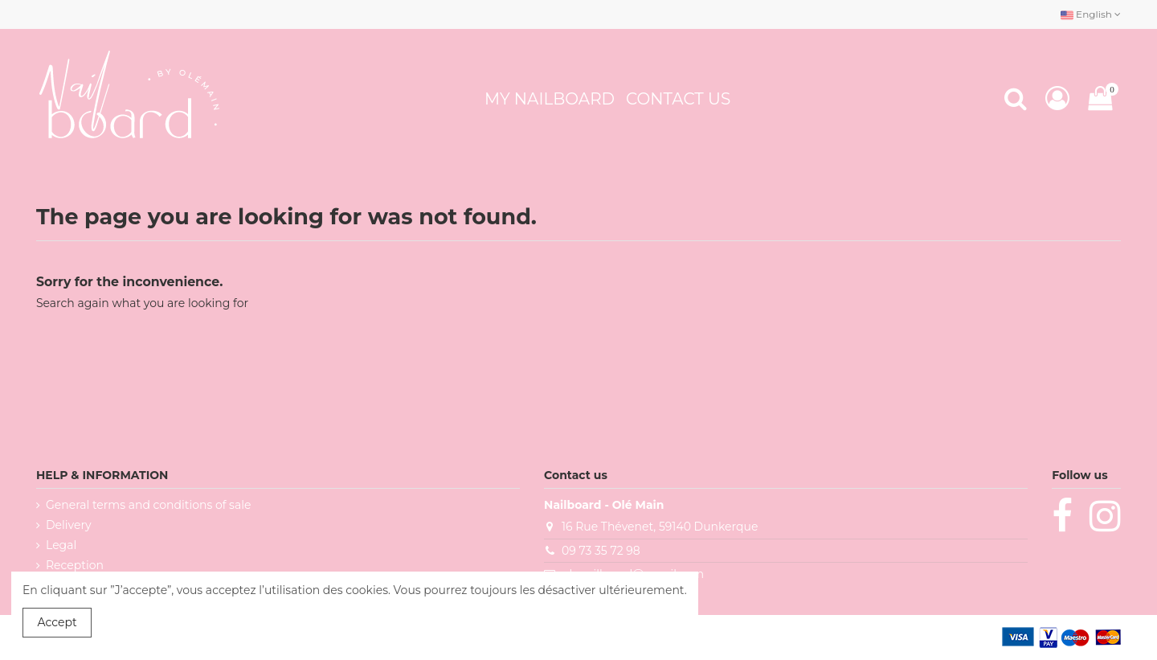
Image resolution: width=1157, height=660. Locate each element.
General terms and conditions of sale (148, 505)
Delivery (69, 525)
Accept (57, 622)
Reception (75, 565)
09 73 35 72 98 (601, 550)
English (1091, 14)
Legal (61, 545)
